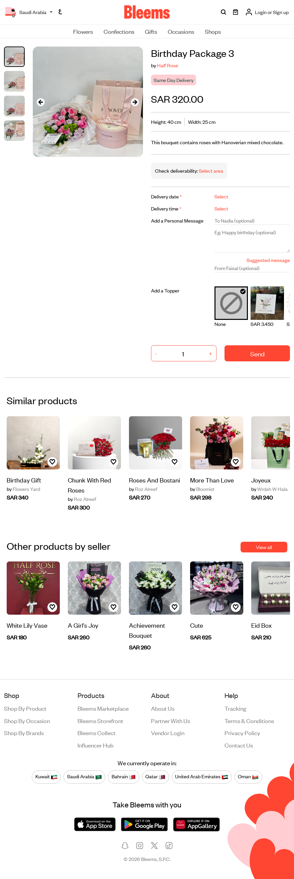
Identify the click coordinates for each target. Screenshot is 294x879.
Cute (196, 625)
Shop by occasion (27, 720)
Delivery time (166, 208)
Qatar (155, 777)
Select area (210, 170)
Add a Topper (165, 290)
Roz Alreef (82, 499)
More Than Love (212, 479)
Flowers (83, 31)
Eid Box (261, 625)
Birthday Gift (24, 479)
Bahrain (124, 777)
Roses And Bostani (154, 479)
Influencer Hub (96, 745)
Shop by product (25, 708)
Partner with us (170, 720)
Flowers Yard (23, 489)
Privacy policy (242, 732)
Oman (248, 777)
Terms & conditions (249, 720)
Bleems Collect (97, 732)
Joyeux (261, 479)
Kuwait (46, 777)
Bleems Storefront (100, 720)
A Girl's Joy (83, 625)
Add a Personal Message (177, 220)
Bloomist (202, 489)
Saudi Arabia (84, 777)
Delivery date (166, 196)
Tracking (235, 708)
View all (264, 546)
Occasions (181, 31)
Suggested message (268, 259)
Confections (119, 31)
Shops (213, 31)
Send (257, 353)
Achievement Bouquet (147, 630)
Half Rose (167, 65)
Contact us (239, 745)
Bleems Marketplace (103, 708)
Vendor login (167, 732)
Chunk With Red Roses (89, 484)
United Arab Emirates (201, 777)
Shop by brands (24, 732)
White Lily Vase (27, 625)
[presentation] (41, 101)
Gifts (151, 31)
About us (162, 708)
